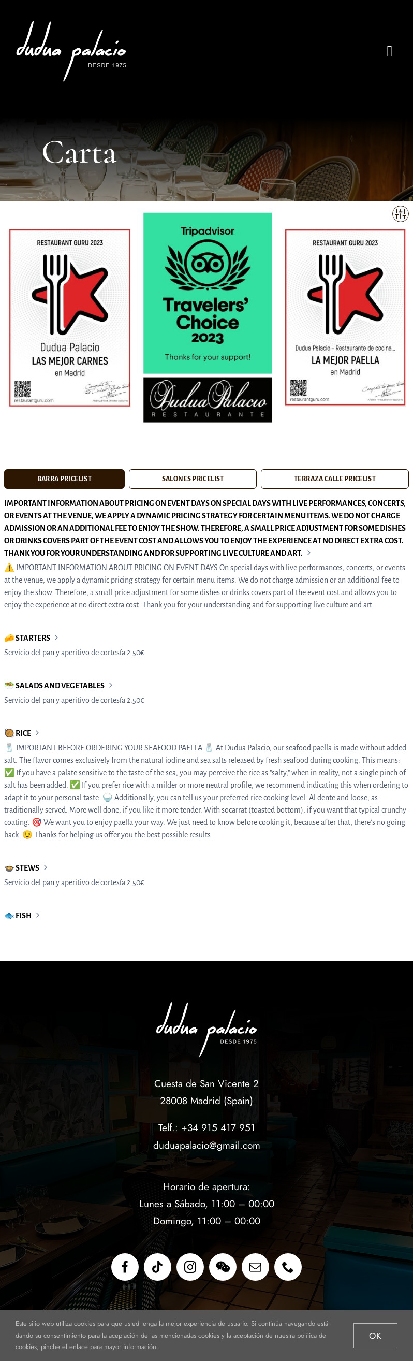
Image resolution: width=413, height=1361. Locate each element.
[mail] (255, 1267)
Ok (375, 1335)
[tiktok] (157, 1267)
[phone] (288, 1267)
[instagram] (190, 1267)
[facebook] (125, 1267)
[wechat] (223, 1267)
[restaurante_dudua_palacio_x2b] (73, 25)
